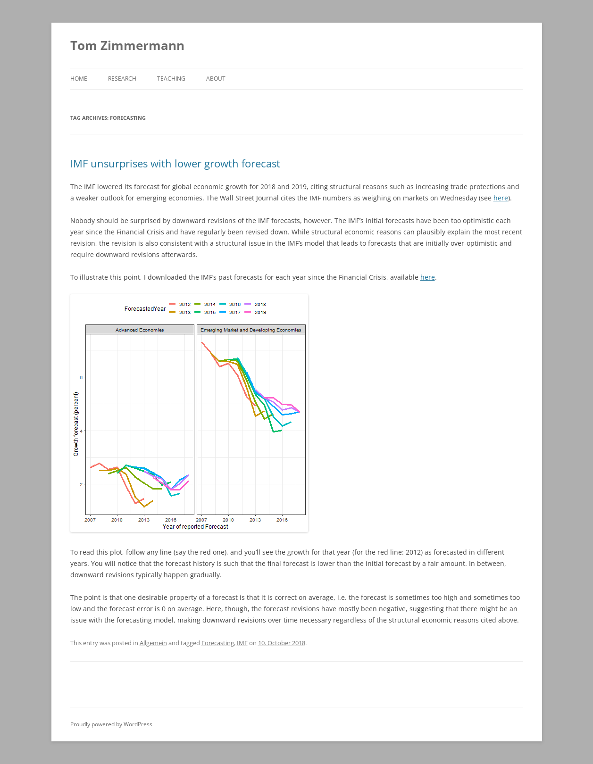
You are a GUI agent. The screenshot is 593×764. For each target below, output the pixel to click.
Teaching (171, 79)
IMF (242, 643)
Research (122, 79)
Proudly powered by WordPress (111, 724)
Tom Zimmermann (127, 45)
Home (78, 79)
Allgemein (153, 643)
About (216, 79)
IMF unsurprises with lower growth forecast (175, 163)
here (500, 197)
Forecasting (217, 643)
